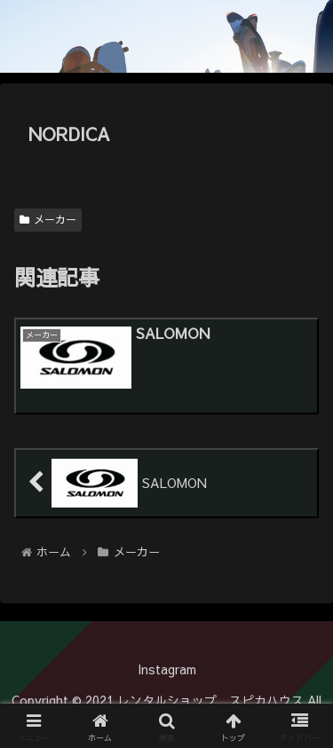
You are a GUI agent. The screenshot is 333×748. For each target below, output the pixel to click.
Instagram (167, 669)
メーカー (48, 219)
